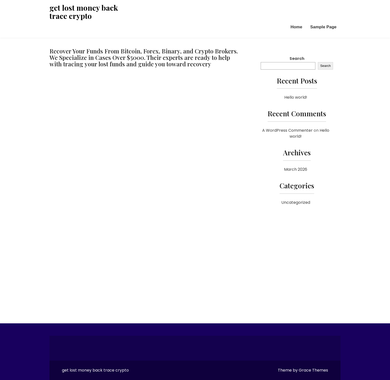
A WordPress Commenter (287, 130)
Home (296, 27)
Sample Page (323, 27)
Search (297, 58)
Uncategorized (295, 202)
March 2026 (295, 169)
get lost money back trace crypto (83, 12)
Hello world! (295, 97)
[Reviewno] (144, 190)
